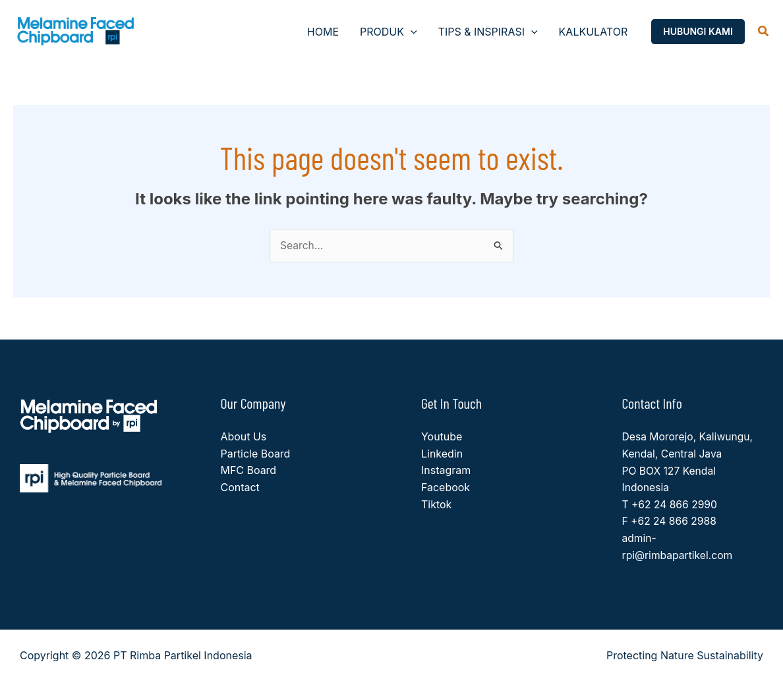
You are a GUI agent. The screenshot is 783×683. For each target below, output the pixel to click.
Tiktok (436, 504)
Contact (240, 487)
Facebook (445, 487)
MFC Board (249, 470)
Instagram (446, 470)
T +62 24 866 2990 (671, 504)
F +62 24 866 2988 (670, 521)
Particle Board (256, 454)
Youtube (442, 437)
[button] (410, 32)
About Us (244, 437)
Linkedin (442, 454)
